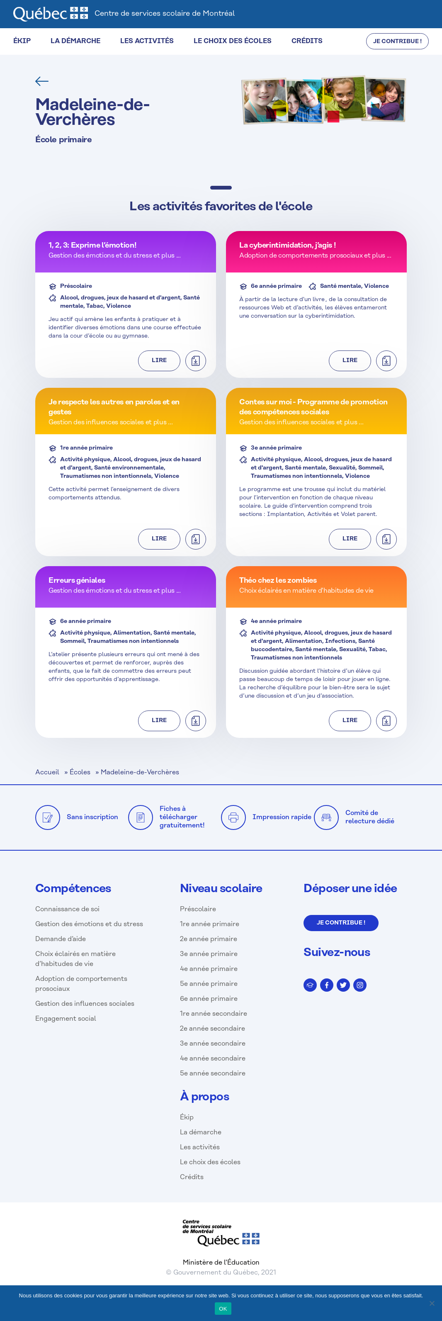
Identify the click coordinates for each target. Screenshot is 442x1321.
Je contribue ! (341, 923)
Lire (159, 361)
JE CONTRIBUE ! (397, 42)
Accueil (47, 772)
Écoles (80, 772)
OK (223, 1309)
